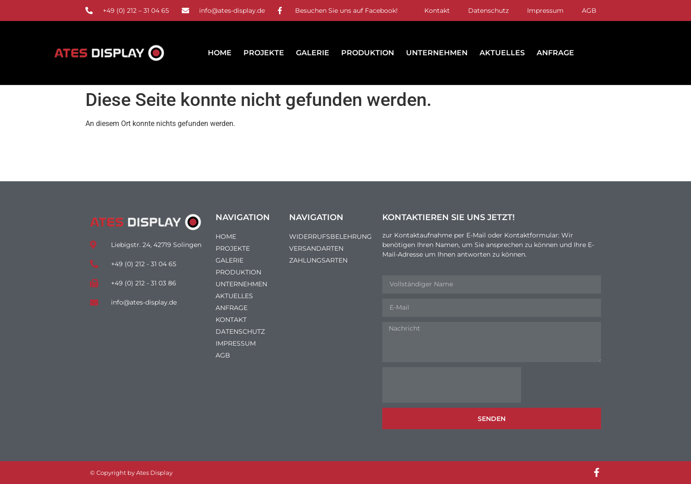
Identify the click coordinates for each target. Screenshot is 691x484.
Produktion (367, 52)
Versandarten (316, 248)
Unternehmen (437, 52)
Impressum (545, 10)
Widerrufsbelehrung (330, 236)
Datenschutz (488, 10)
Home (220, 52)
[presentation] (451, 385)
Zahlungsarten (318, 260)
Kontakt (437, 10)
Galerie (312, 52)
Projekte (263, 52)
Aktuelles (502, 52)
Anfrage (555, 52)
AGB (589, 10)
